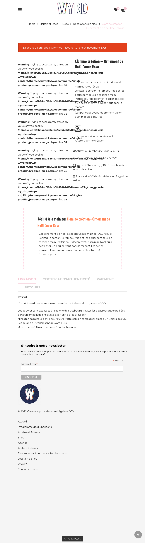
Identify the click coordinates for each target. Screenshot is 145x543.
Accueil (22, 421)
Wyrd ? (22, 464)
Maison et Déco (49, 24)
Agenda (22, 442)
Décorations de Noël (85, 24)
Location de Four (28, 458)
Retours (32, 287)
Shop (21, 437)
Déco (65, 24)
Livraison (27, 279)
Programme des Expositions (35, 427)
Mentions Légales (56, 411)
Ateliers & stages (28, 448)
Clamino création (94, 140)
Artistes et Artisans (29, 432)
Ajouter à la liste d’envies (77, 128)
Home (31, 24)
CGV (71, 411)
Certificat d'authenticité (66, 279)
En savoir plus (47, 254)
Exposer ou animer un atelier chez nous (42, 453)
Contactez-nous (28, 469)
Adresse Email (29, 364)
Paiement (105, 279)
